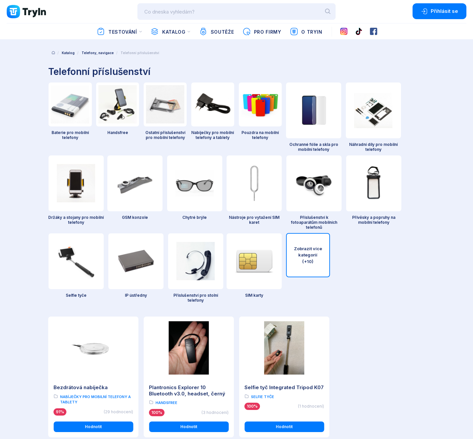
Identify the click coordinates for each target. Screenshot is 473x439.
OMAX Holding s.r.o (102, 409)
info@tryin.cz (364, 372)
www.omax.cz (364, 365)
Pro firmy (261, 32)
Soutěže (216, 32)
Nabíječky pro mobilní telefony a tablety (95, 236)
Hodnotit (93, 263)
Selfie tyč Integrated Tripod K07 (284, 224)
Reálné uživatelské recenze (174, 354)
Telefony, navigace (98, 53)
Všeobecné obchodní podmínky (79, 345)
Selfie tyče (262, 233)
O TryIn (306, 32)
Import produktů (162, 363)
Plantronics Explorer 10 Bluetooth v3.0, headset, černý (187, 227)
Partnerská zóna (163, 373)
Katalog (168, 32)
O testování (158, 345)
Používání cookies (66, 363)
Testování (117, 32)
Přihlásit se (439, 11)
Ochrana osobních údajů (71, 354)
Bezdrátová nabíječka (81, 224)
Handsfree (166, 240)
